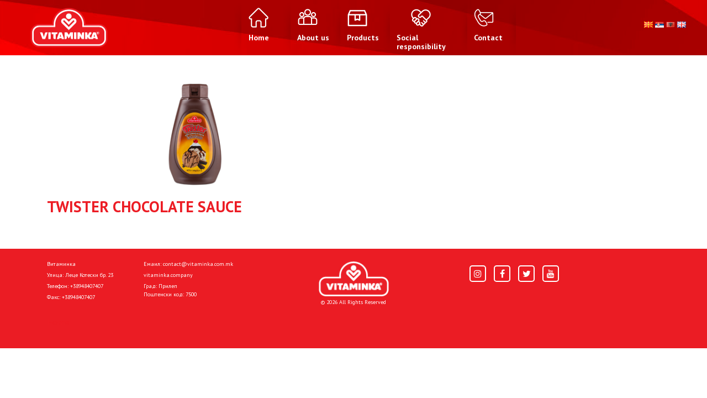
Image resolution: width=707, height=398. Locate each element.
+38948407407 (86, 286)
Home (58, 321)
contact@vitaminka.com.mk (198, 264)
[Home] (354, 279)
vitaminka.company (168, 275)
